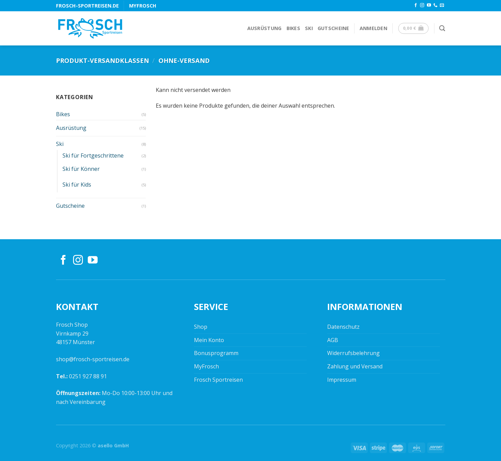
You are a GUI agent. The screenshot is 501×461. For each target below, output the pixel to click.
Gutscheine (333, 28)
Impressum (341, 379)
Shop (200, 326)
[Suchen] (442, 29)
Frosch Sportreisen (218, 379)
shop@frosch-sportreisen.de (92, 359)
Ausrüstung (264, 28)
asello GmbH (113, 445)
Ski (309, 28)
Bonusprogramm (216, 353)
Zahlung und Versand (354, 366)
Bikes (293, 28)
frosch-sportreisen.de (87, 5)
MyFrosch (142, 5)
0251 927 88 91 (88, 376)
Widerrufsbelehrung (353, 353)
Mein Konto (209, 340)
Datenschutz (343, 326)
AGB (332, 340)
